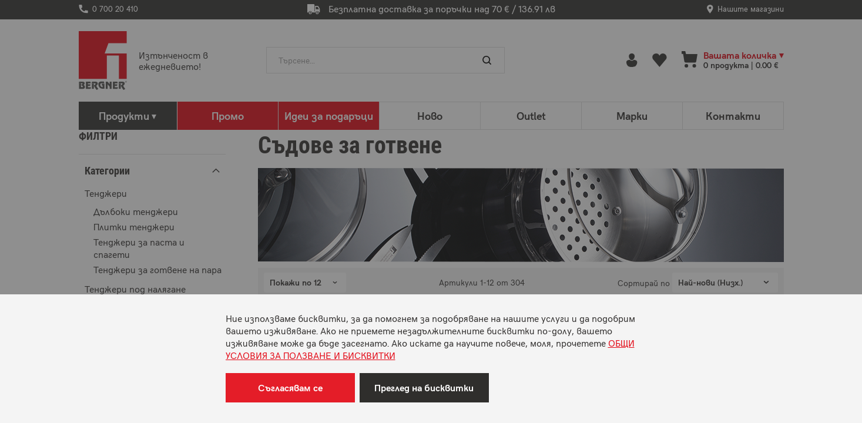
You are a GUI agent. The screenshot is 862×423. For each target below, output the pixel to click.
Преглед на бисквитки (424, 387)
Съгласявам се (290, 387)
